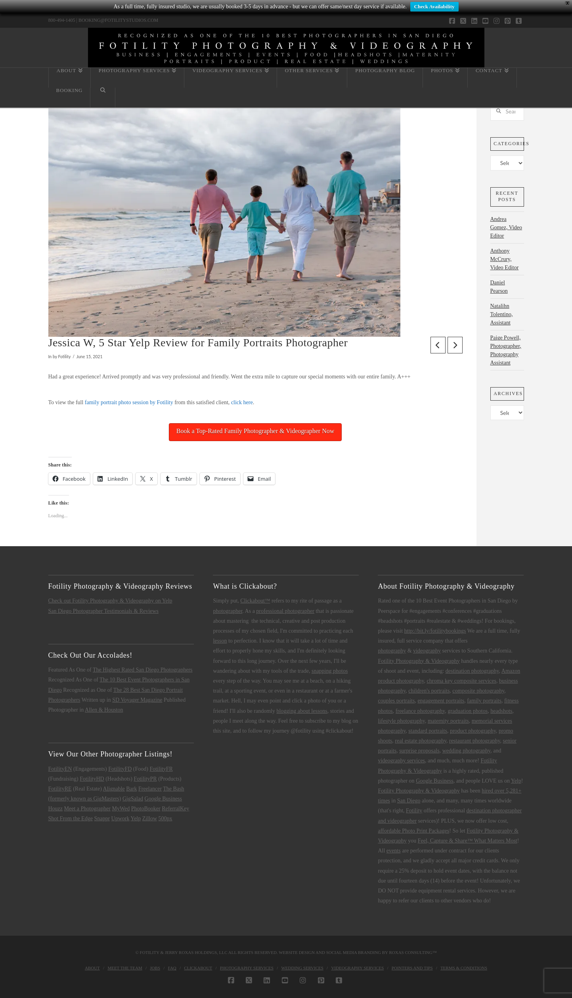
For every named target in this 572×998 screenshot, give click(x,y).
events (393, 851)
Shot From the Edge (70, 818)
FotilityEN (60, 769)
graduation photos (468, 711)
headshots (501, 711)
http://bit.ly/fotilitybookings (435, 631)
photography (392, 651)
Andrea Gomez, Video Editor (506, 227)
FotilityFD (120, 769)
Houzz (55, 809)
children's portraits (429, 691)
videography (427, 651)
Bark (131, 789)
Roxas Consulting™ (412, 952)
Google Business (163, 799)
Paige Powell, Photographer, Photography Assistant (505, 350)
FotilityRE (60, 789)
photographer (227, 611)
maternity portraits (448, 721)
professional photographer (285, 611)
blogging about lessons (301, 711)
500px (165, 818)
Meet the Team (124, 967)
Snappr (102, 818)
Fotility (414, 811)
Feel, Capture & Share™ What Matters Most (467, 841)
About (92, 967)
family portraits (484, 701)
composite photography (478, 691)
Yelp (135, 818)
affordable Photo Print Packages (413, 831)
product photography (473, 731)
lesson (220, 641)
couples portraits (396, 701)
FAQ (172, 967)
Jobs (155, 967)
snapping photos (330, 671)
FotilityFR (160, 769)
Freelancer (150, 789)
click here (242, 402)
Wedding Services (302, 967)
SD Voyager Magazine (137, 700)
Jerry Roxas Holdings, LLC (196, 952)
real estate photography (420, 741)
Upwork (120, 818)
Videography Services (357, 967)
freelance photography (420, 711)
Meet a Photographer (87, 809)
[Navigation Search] (102, 97)
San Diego (409, 801)
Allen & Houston (104, 710)
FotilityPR (145, 779)
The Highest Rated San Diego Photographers (143, 670)
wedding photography (466, 751)
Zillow (149, 818)
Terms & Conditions (463, 967)
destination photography (472, 671)
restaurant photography (474, 741)
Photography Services (247, 967)
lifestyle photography (401, 721)
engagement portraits (440, 701)
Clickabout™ (255, 601)
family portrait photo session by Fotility (129, 402)
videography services (401, 761)
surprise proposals (419, 751)
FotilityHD (92, 779)
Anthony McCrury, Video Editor (504, 259)
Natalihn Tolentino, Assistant (501, 314)
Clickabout (198, 967)
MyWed (121, 809)
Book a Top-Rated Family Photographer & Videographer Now (255, 431)
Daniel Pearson (499, 287)
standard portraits (427, 731)
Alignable (114, 789)
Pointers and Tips (412, 967)
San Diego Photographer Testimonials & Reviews (103, 611)
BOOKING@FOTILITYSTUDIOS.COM (118, 20)
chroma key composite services (461, 681)
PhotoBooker (146, 809)
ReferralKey (175, 809)
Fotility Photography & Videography (418, 661)
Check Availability (434, 7)
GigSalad (132, 799)
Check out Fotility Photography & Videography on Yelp (110, 601)
